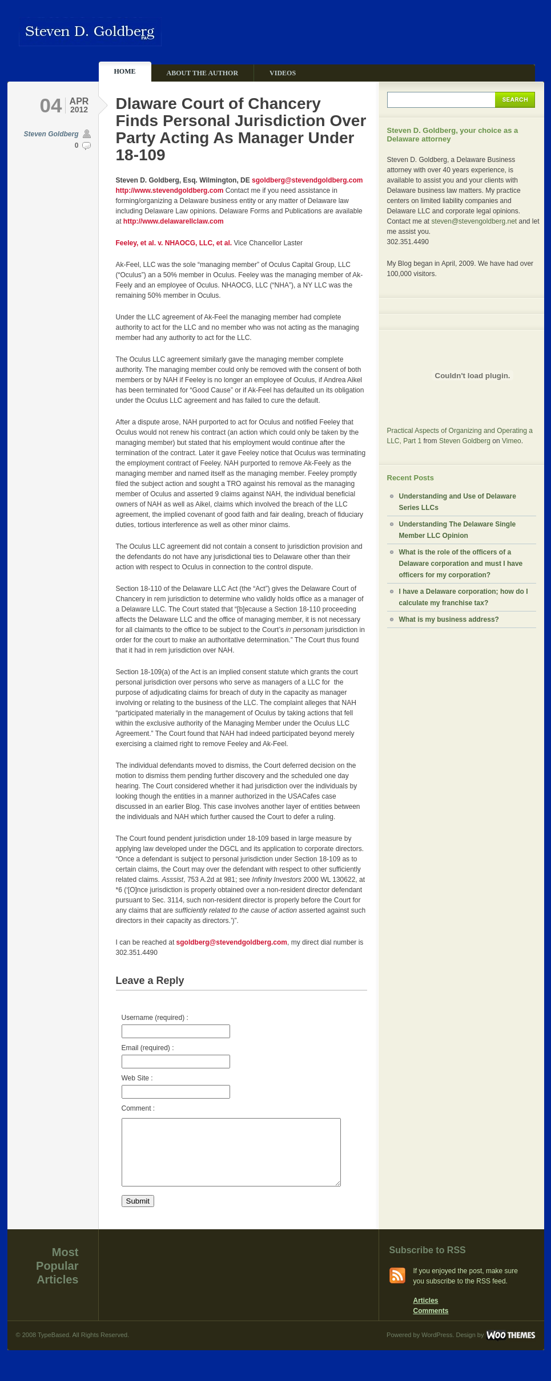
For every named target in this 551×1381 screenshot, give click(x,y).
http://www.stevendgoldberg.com (170, 191)
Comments (431, 1325)
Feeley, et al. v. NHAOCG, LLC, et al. (174, 243)
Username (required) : (176, 1026)
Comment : (138, 1108)
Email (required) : (176, 1056)
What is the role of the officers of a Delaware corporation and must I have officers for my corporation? (461, 563)
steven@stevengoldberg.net (474, 221)
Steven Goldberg (50, 134)
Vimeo (511, 441)
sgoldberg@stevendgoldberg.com (307, 180)
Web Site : (176, 1086)
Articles (426, 1314)
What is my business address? (449, 619)
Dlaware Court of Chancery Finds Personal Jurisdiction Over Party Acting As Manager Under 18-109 (241, 129)
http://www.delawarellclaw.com (173, 221)
